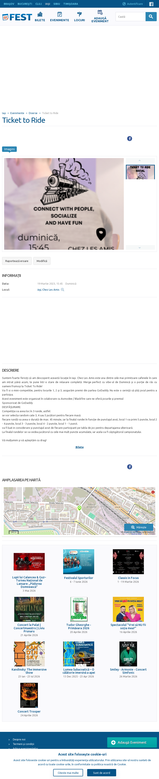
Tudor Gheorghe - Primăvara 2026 (78, 626)
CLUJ (38, 3)
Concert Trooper (29, 711)
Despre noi (19, 739)
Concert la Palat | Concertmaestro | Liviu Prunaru (29, 628)
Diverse (33, 113)
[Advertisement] (39, 67)
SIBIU (56, 3)
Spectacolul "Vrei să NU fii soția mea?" (128, 626)
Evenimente (17, 113)
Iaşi (4, 113)
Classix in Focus (128, 578)
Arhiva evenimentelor (25, 748)
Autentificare (132, 4)
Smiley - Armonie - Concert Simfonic (128, 671)
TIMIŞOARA (70, 3)
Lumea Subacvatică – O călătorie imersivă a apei (79, 671)
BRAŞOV (9, 3)
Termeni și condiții (23, 744)
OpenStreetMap (132, 532)
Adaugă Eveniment (129, 742)
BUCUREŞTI (25, 3)
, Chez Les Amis (48, 289)
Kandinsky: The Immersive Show (29, 671)
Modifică (42, 260)
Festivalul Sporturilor (78, 578)
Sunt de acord (101, 772)
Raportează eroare (16, 260)
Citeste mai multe (68, 772)
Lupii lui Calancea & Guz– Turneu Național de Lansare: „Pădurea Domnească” (29, 582)
